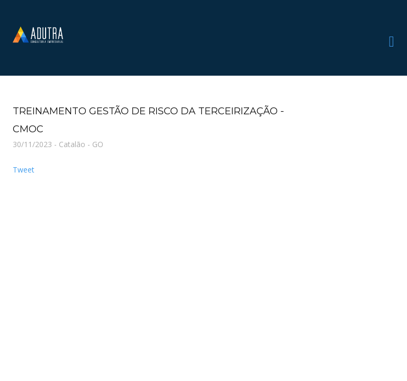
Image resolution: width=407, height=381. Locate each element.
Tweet (23, 170)
